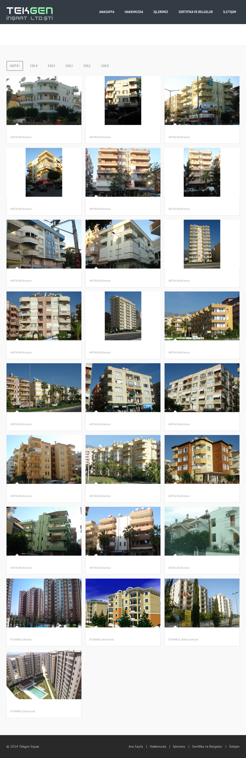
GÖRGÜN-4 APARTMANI (105, 275)
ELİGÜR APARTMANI (182, 490)
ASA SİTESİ (18, 418)
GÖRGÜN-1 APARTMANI (105, 203)
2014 (33, 66)
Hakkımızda (158, 746)
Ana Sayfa (136, 746)
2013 (51, 66)
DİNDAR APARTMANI (24, 203)
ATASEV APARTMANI (182, 131)
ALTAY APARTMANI (23, 562)
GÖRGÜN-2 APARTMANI (184, 203)
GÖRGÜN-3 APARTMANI (26, 275)
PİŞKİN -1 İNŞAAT (101, 418)
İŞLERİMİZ (161, 12)
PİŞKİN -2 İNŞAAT (180, 418)
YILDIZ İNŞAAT (100, 131)
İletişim (234, 746)
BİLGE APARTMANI (102, 562)
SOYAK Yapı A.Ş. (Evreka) (27, 634)
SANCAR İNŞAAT (21, 131)
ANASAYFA (106, 12)
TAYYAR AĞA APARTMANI (106, 346)
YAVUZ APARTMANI (23, 346)
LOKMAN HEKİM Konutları (186, 634)
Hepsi (15, 66)
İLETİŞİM (229, 12)
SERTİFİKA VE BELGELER (195, 12)
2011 (87, 66)
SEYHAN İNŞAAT (100, 490)
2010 (105, 66)
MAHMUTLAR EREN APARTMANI (190, 275)
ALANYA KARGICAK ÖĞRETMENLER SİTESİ (198, 562)
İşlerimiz (179, 746)
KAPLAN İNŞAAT (21, 490)
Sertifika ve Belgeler (207, 746)
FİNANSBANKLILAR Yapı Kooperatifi (114, 634)
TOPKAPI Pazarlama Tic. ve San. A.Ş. (35, 705)
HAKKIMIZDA (134, 12)
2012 (69, 66)
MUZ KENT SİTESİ (181, 346)
